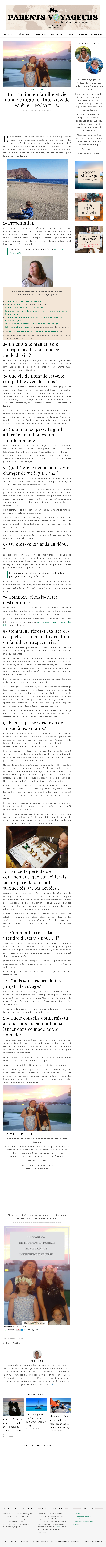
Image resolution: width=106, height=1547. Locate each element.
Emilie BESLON (13, 1343)
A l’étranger (23, 34)
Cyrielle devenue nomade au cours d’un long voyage (31, 324)
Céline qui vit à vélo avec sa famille (23, 301)
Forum (76, 1524)
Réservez (83, 34)
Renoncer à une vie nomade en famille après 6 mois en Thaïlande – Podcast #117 (13, 1427)
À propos (77, 1513)
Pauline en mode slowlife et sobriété (24, 308)
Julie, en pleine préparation (19, 327)
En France (8, 34)
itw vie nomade (9, 1338)
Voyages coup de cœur (82, 1516)
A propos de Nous (11, 1541)
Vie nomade (37, 90)
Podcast (72, 34)
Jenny (8, 304)
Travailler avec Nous (26, 1541)
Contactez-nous (40, 1541)
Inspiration (56, 34)
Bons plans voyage (80, 1519)
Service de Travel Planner (83, 1521)
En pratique (40, 34)
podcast (58, 1527)
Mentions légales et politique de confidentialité (63, 1541)
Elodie (17, 304)
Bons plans (96, 34)
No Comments (44, 110)
